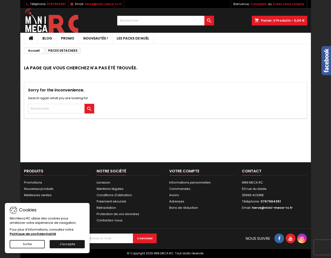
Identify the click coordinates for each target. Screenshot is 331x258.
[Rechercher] (165, 20)
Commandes (179, 188)
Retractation (106, 207)
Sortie (27, 244)
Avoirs (174, 195)
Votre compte (184, 171)
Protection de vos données (118, 214)
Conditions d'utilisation (114, 195)
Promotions (33, 182)
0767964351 (56, 4)
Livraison (103, 182)
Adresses (176, 201)
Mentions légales (110, 188)
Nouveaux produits (39, 188)
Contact (252, 171)
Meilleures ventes (38, 195)
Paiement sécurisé (111, 201)
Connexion (258, 4)
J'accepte (67, 244)
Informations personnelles (190, 182)
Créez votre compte (288, 4)
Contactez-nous (110, 220)
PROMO (67, 38)
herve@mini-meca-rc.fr (103, 4)
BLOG (47, 38)
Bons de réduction (183, 207)
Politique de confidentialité (33, 234)
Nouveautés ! (95, 38)
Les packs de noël (133, 38)
